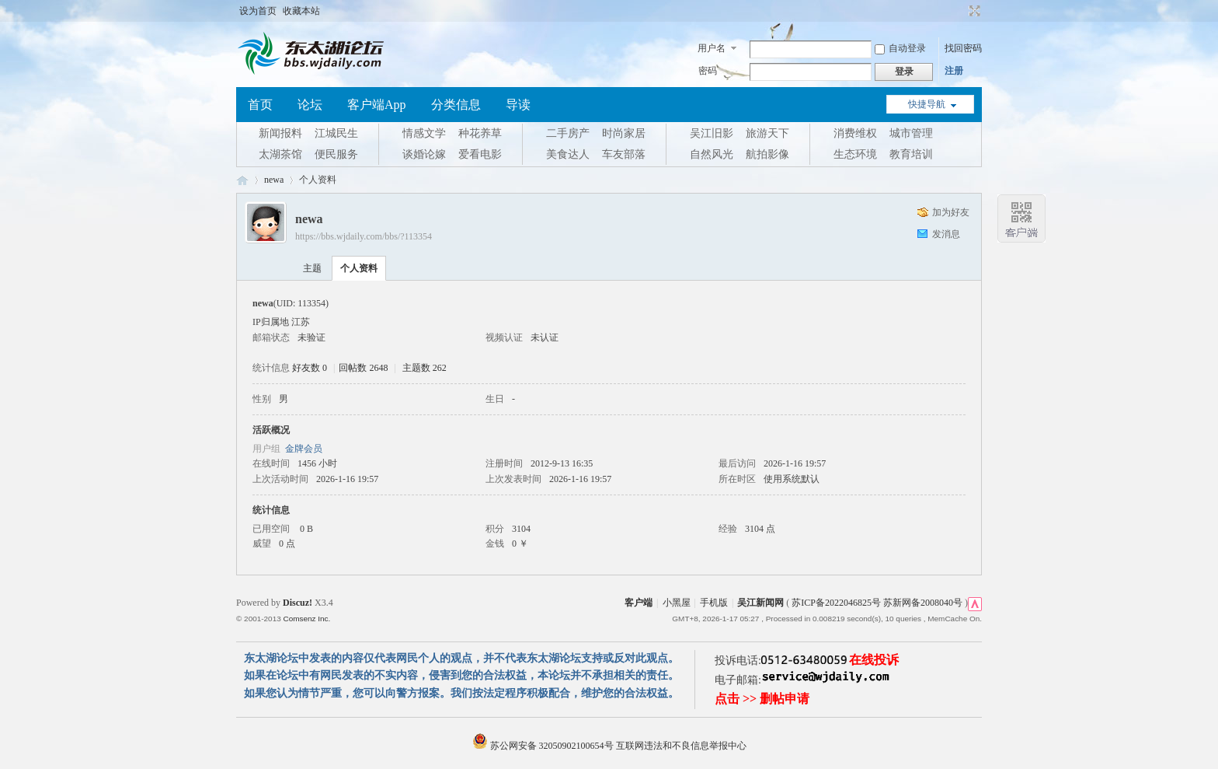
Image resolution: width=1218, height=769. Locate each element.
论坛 (310, 104)
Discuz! (297, 602)
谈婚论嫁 (424, 154)
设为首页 (258, 10)
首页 (260, 104)
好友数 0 (309, 367)
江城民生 (336, 133)
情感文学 (424, 133)
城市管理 (911, 133)
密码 (707, 70)
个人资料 (359, 268)
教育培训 (911, 154)
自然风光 (711, 154)
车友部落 (624, 154)
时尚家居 (624, 133)
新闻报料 (280, 133)
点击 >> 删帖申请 (762, 698)
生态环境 (855, 154)
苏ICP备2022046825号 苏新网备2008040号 (877, 602)
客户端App (376, 104)
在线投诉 (874, 659)
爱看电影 (480, 154)
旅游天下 (767, 133)
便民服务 (336, 154)
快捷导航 (926, 104)
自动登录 (900, 48)
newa (274, 179)
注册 (954, 70)
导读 (518, 104)
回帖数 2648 (363, 367)
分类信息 (456, 104)
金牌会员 (303, 448)
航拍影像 (767, 154)
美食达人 (568, 154)
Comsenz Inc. (306, 618)
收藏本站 (301, 10)
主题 (312, 268)
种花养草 (480, 133)
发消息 (946, 234)
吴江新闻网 (760, 602)
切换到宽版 (973, 11)
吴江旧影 (711, 133)
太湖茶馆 (280, 154)
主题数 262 (424, 367)
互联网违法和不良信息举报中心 (681, 745)
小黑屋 (677, 602)
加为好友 (950, 212)
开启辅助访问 (960, 11)
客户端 (638, 602)
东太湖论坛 (242, 180)
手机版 (714, 602)
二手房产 (568, 133)
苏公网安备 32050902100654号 (544, 745)
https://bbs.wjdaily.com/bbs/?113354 (363, 236)
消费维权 (855, 133)
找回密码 (963, 48)
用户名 (712, 48)
